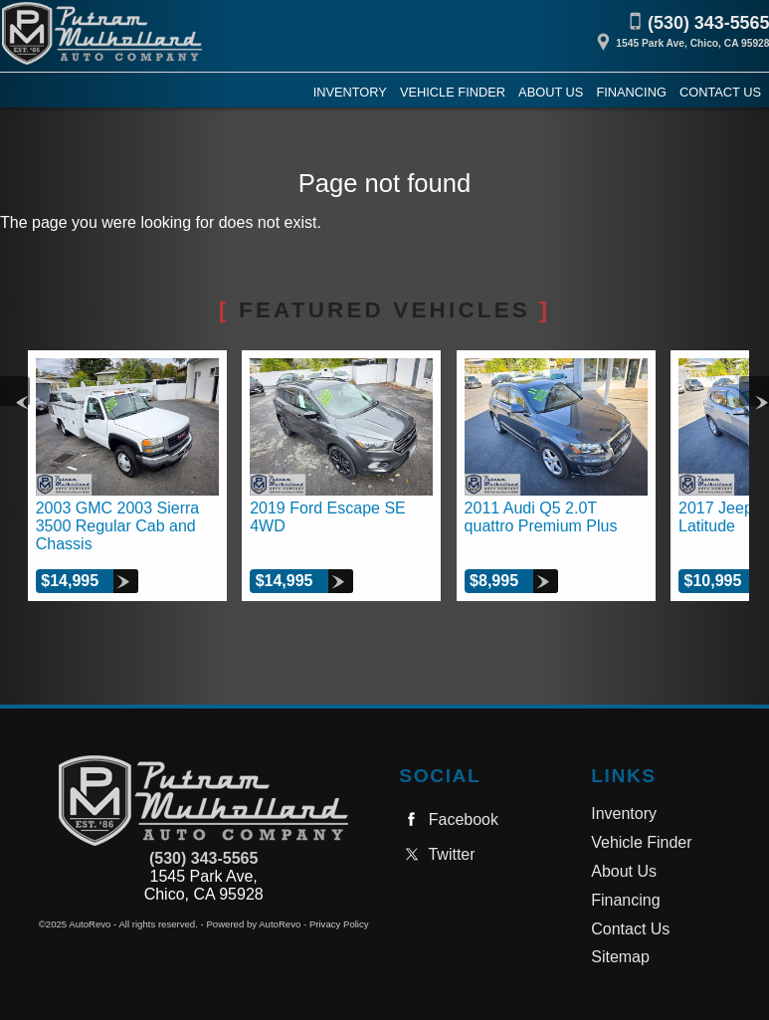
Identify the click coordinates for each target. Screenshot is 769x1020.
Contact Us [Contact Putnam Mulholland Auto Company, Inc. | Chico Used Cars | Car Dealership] (720, 92)
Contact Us (630, 928)
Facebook (448, 819)
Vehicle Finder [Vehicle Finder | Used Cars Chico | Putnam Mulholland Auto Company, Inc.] (452, 92)
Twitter (437, 854)
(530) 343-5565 (203, 858)
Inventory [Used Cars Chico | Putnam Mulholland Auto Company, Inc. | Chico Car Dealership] (350, 92)
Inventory (624, 813)
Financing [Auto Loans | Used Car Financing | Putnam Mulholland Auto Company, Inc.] (631, 92)
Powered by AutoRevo (253, 923)
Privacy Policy (339, 923)
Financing (625, 900)
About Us (624, 871)
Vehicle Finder (641, 842)
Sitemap (620, 956)
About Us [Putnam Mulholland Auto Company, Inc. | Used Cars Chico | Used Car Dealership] (550, 92)
